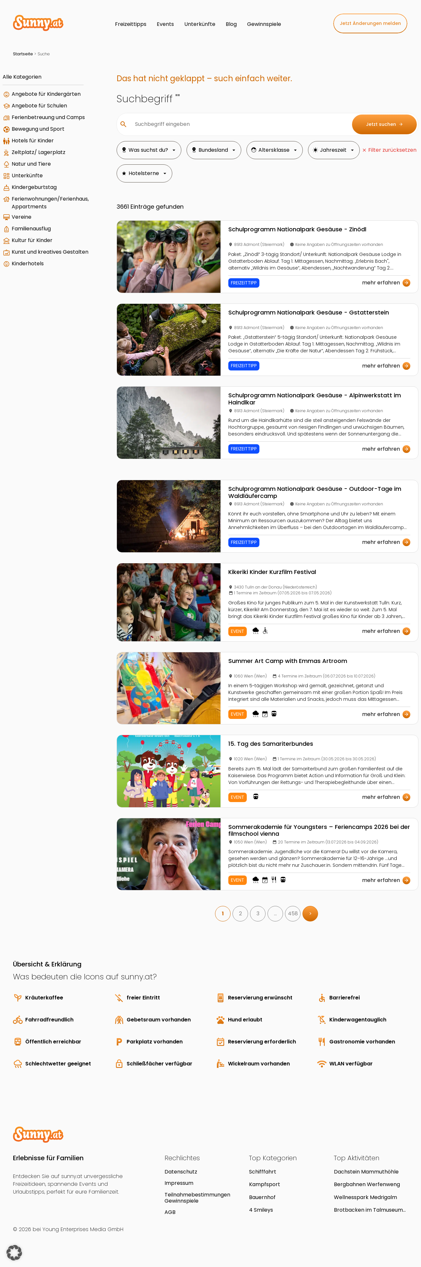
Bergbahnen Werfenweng (367, 1184)
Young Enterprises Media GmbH (82, 1229)
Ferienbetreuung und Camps (48, 117)
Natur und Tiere (31, 164)
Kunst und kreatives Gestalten (50, 252)
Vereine (21, 217)
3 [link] (257, 913)
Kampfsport (264, 1184)
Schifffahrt (262, 1172)
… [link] (275, 913)
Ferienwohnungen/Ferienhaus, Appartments (50, 202)
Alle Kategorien (22, 77)
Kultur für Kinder (32, 240)
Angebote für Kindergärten (46, 94)
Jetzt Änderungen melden (370, 23)
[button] (14, 1253)
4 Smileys (261, 1210)
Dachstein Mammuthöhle (366, 1172)
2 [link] (240, 913)
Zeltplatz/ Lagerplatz (38, 152)
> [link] (310, 913)
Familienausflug (31, 228)
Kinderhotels (28, 263)
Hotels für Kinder (33, 140)
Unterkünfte (27, 175)
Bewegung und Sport (38, 129)
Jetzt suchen (384, 124)
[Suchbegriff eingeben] (238, 124)
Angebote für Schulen (39, 105)
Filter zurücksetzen (392, 150)
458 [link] (293, 913)
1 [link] (223, 913)
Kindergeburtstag (34, 187)
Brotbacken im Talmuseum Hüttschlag (368, 1210)
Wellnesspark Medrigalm (365, 1197)
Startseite (23, 54)
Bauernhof (262, 1197)
